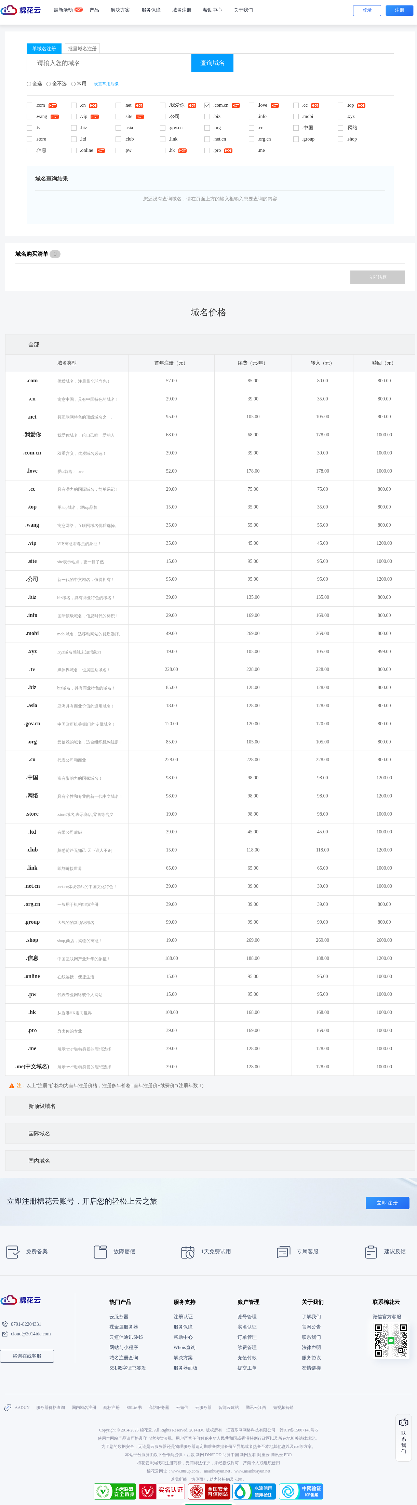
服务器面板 (186, 1368)
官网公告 (311, 1327)
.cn (32, 398)
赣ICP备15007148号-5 (299, 1430)
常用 (79, 83)
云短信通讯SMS (126, 1337)
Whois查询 (185, 1347)
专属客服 (295, 1252)
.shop (32, 940)
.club (32, 850)
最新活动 (66, 10)
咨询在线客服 (27, 1356)
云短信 (182, 1407)
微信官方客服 (387, 1316)
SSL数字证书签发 (127, 1368)
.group (32, 922)
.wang (32, 525)
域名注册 (181, 10)
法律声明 (311, 1347)
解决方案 (120, 10)
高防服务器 (159, 1407)
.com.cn (32, 453)
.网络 (32, 795)
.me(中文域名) (32, 1066)
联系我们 (311, 1337)
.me (32, 1048)
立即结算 (378, 277)
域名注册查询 (123, 1357)
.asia (32, 705)
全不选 (57, 83)
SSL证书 (134, 1407)
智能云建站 (228, 1407)
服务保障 (151, 10)
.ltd (32, 832)
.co (32, 759)
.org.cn (32, 904)
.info (32, 615)
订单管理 (247, 1337)
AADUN (22, 1407)
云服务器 (119, 1316)
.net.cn (32, 886)
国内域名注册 (84, 1407)
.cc (32, 489)
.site (32, 561)
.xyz (32, 651)
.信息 (32, 958)
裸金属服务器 (123, 1327)
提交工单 (247, 1368)
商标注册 (111, 1407)
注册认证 (183, 1316)
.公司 (32, 579)
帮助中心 (212, 10)
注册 (399, 10)
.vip (32, 543)
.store (32, 814)
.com (32, 380)
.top (32, 507)
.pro (32, 1030)
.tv (32, 669)
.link (32, 868)
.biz (32, 597)
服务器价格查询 (50, 1407)
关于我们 (243, 10)
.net (32, 417)
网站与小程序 (123, 1347)
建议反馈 (383, 1252)
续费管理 (247, 1347)
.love (32, 471)
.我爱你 (32, 434)
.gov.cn (32, 723)
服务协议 (311, 1357)
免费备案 (25, 1252)
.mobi (32, 633)
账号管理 (247, 1316)
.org (32, 741)
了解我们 (311, 1316)
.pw (32, 994)
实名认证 (247, 1327)
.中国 (32, 777)
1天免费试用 (204, 1252)
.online (32, 976)
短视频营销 (283, 1407)
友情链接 (311, 1368)
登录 (367, 10)
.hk (32, 1012)
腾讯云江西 (256, 1407)
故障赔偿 (112, 1252)
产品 (94, 10)
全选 (35, 83)
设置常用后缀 (106, 83)
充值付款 (247, 1357)
